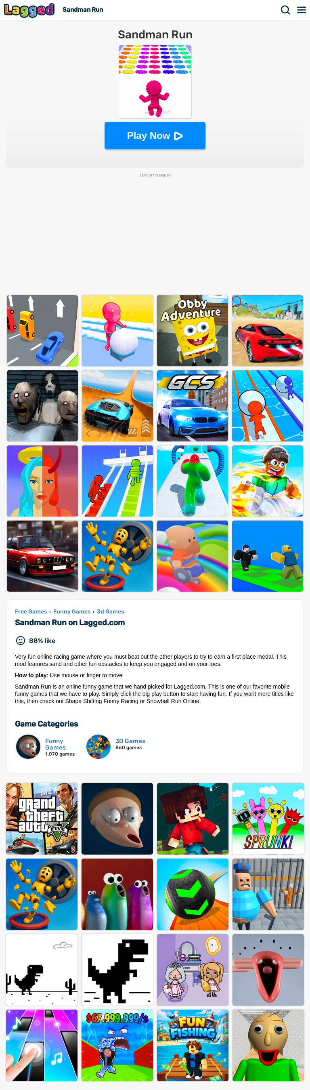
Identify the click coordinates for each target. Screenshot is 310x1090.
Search (286, 10)
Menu (302, 10)
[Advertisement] (155, 234)
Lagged (30, 10)
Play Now (148, 135)
